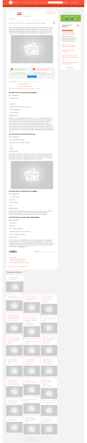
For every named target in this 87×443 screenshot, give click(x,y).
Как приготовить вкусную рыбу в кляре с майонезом (14, 382)
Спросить (50, 12)
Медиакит (66, 12)
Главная (10, 6)
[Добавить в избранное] (54, 23)
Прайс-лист (70, 12)
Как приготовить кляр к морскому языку (30, 419)
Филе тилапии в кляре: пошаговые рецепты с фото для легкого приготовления (31, 320)
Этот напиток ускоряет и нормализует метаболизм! (69, 45)
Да (45, 251)
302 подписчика (27, 16)
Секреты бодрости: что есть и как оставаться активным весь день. (70, 57)
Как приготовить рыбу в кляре (13, 402)
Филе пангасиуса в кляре (16, 261)
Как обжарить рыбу (48, 403)
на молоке (33, 92)
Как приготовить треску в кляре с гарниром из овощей (47, 299)
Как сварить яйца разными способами (69, 33)
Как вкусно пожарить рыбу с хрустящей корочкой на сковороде (49, 340)
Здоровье (35, 2)
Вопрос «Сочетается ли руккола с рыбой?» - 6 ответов (26, 88)
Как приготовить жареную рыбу (47, 420)
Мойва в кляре (12, 420)
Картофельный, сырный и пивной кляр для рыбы (48, 361)
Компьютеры (43, 2)
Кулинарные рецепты (20, 6)
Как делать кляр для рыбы (31, 342)
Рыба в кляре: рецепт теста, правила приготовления (47, 383)
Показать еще (32, 439)
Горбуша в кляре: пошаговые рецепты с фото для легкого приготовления (14, 317)
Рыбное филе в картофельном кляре (14, 297)
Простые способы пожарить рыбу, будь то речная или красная (14, 340)
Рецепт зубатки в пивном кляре (13, 278)
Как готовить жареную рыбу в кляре (19, 262)
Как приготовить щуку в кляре (47, 278)
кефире (34, 191)
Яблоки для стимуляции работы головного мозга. (70, 63)
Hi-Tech (26, 2)
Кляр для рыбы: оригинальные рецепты (30, 361)
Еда (22, 2)
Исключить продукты (41, 69)
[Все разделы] (74, 2)
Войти (66, 2)
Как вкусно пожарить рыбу (49, 319)
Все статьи (70, 67)
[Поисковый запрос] (55, 2)
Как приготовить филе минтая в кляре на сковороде (31, 298)
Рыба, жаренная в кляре (30, 400)
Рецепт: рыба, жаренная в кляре (30, 381)
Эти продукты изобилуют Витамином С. (68, 50)
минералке (21, 246)
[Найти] (62, 2)
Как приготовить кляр (24, 84)
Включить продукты (19, 69)
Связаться (76, 12)
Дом (30, 2)
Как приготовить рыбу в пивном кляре (13, 361)
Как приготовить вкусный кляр (18, 259)
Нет (52, 251)
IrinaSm (19, 12)
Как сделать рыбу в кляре (25, 86)
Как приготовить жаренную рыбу (30, 278)
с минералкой (34, 217)
